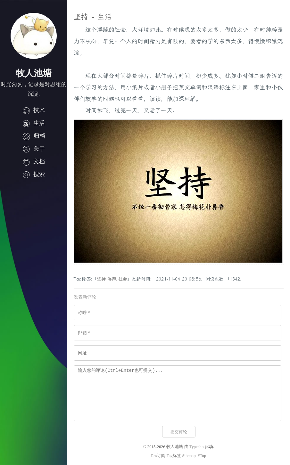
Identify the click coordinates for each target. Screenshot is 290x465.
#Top (202, 455)
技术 (33, 110)
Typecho (196, 447)
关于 (33, 148)
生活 (33, 123)
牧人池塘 (174, 447)
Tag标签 (174, 455)
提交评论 (178, 431)
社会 (122, 279)
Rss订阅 (158, 455)
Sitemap (188, 455)
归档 (33, 136)
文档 (33, 161)
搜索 (33, 174)
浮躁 (111, 279)
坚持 (101, 279)
